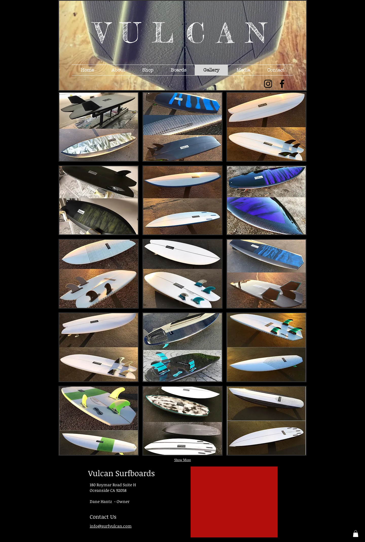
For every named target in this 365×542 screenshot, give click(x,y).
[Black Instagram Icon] (268, 83)
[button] (99, 127)
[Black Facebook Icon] (282, 83)
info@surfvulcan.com (111, 526)
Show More (182, 460)
